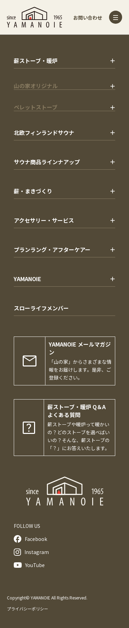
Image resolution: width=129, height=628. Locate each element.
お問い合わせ (87, 17)
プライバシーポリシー (27, 608)
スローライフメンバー (41, 308)
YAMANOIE (27, 279)
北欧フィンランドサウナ (44, 132)
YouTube (29, 565)
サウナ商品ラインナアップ (47, 162)
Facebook (30, 539)
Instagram (31, 552)
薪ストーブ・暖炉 (35, 60)
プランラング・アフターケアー (52, 249)
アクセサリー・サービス (44, 220)
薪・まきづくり (33, 191)
